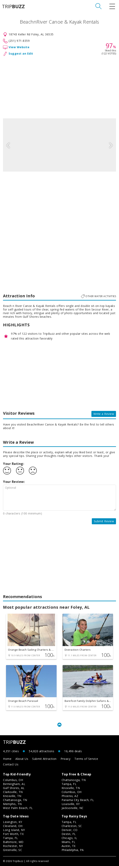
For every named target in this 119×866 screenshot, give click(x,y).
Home (7, 759)
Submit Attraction (44, 759)
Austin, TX (69, 846)
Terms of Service (86, 759)
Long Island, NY (14, 830)
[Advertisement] (59, 86)
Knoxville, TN (12, 796)
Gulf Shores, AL (14, 788)
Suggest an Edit (21, 53)
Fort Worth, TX (13, 834)
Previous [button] (8, 145)
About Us (21, 759)
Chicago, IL (69, 838)
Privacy (66, 759)
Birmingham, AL (14, 784)
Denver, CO (70, 830)
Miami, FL (68, 842)
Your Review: (14, 482)
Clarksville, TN (13, 792)
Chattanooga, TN (15, 800)
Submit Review (104, 521)
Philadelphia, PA (73, 850)
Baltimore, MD (13, 842)
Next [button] (111, 145)
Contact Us (10, 764)
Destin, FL (69, 834)
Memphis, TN (12, 804)
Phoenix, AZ (70, 796)
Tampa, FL (69, 784)
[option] (59, 145)
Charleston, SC (72, 826)
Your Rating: (13, 464)
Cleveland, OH (13, 826)
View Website (19, 47)
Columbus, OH (13, 780)
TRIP (13, 6)
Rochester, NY (13, 846)
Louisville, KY (71, 804)
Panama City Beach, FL (78, 800)
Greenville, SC (12, 850)
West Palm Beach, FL (18, 808)
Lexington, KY (12, 822)
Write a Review (103, 414)
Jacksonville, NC (73, 808)
